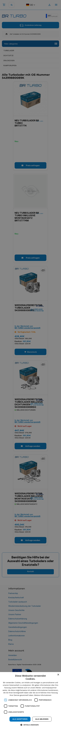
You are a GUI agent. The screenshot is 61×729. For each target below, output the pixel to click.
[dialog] (30, 700)
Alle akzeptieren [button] (20, 719)
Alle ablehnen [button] (41, 719)
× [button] (58, 675)
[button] (30, 724)
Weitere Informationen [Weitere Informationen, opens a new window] (42, 695)
